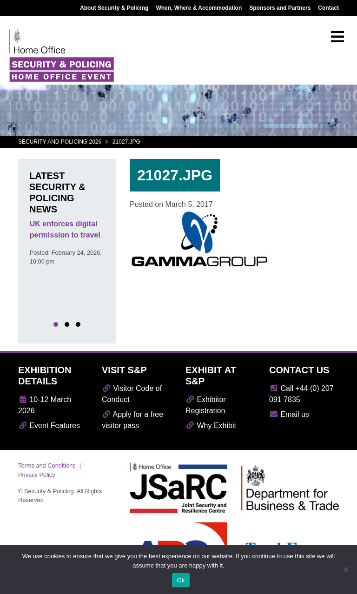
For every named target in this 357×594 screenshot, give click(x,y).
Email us (289, 414)
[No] (345, 569)
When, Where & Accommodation (199, 8)
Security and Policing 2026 (59, 142)
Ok (181, 580)
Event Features (49, 425)
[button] (55, 324)
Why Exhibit (210, 425)
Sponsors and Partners (280, 8)
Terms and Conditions (47, 465)
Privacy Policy (36, 474)
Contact (328, 8)
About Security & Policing (114, 8)
